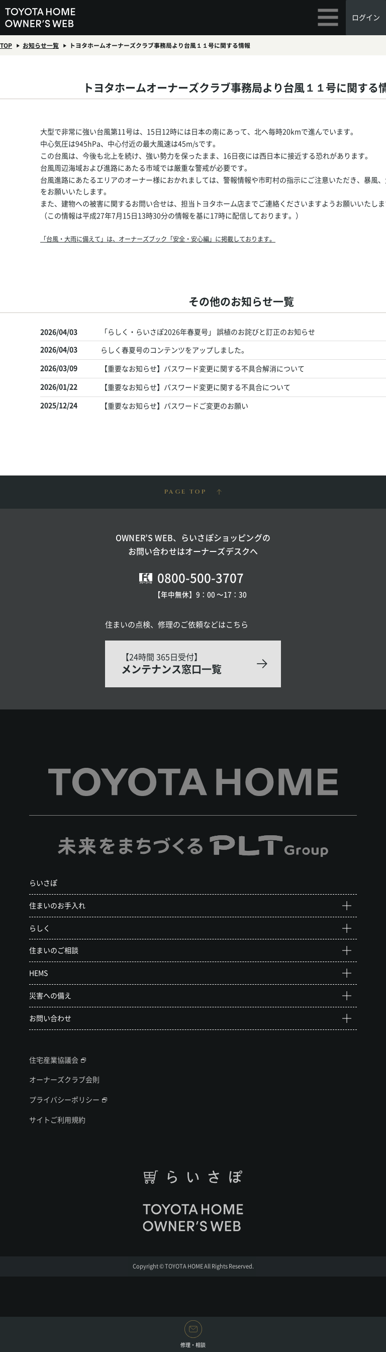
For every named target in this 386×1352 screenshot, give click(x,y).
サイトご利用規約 (57, 1120)
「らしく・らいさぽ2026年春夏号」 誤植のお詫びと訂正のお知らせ (208, 332)
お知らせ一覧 (41, 45)
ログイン (366, 17)
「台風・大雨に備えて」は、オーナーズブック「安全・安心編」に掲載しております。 (157, 239)
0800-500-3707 (200, 578)
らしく (39, 928)
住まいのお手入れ (57, 905)
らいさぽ (43, 883)
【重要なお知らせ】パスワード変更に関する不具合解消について (203, 368)
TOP (6, 45)
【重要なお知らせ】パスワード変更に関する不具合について (196, 387)
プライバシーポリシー (64, 1099)
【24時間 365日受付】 (193, 663)
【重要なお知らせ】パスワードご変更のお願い (174, 406)
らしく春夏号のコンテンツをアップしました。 (174, 350)
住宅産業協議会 (53, 1060)
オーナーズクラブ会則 (64, 1079)
